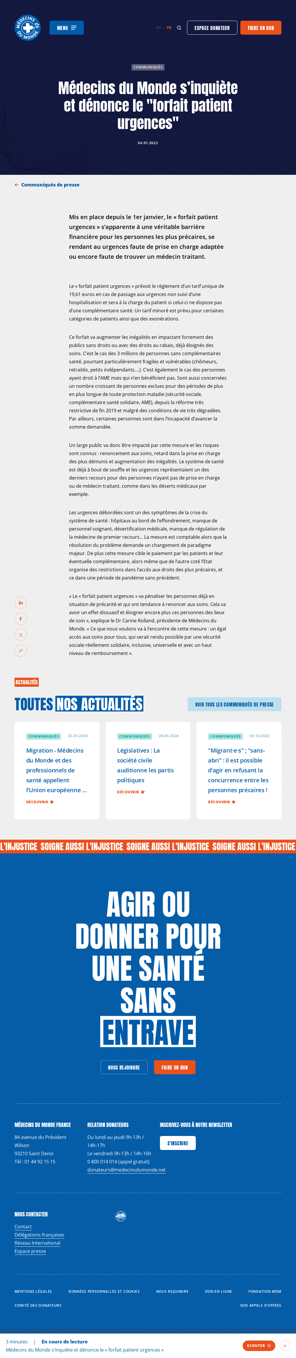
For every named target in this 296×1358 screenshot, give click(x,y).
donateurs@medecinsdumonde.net (126, 1170)
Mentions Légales (33, 1291)
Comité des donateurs (38, 1305)
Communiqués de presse (51, 185)
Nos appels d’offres (260, 1305)
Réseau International (37, 1243)
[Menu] (67, 28)
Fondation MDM (265, 1291)
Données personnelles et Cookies (104, 1291)
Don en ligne (218, 1291)
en (158, 27)
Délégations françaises (39, 1235)
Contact (23, 1226)
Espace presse (30, 1251)
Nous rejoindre (172, 1291)
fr (169, 27)
